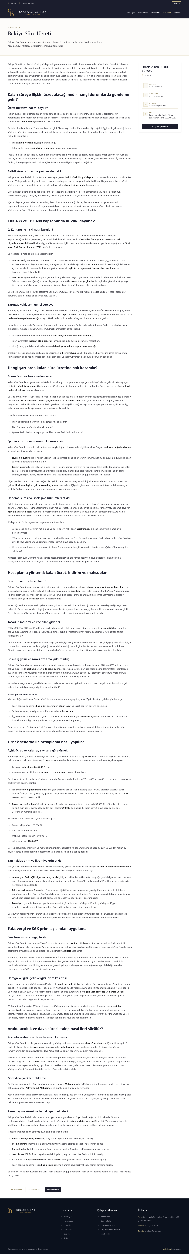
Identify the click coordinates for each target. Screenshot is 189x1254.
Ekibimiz (177, 12)
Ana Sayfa (131, 12)
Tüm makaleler (16, 1189)
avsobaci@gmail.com (153, 1231)
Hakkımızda (143, 12)
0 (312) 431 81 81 (151, 1226)
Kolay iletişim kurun (160, 126)
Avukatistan (167, 1249)
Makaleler (167, 12)
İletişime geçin (53, 1189)
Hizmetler (155, 12)
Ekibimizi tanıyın (34, 1189)
